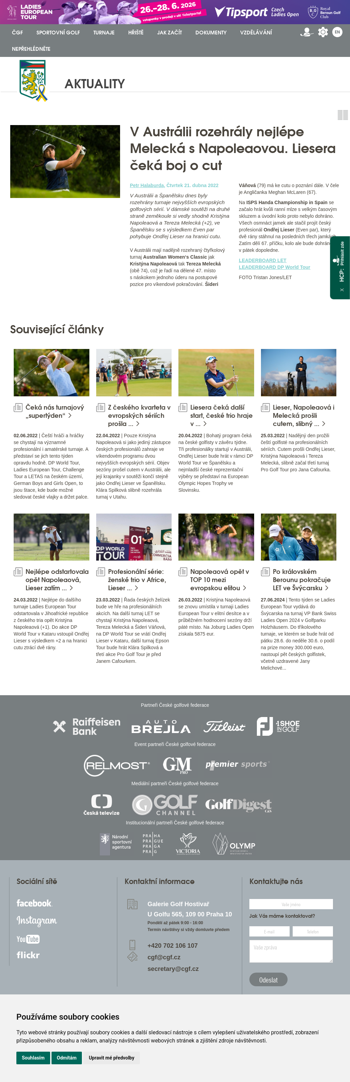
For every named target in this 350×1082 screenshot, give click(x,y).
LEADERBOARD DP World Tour (274, 267)
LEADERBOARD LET (262, 260)
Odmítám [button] (67, 1058)
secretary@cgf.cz (173, 968)
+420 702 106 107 (173, 945)
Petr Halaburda (147, 185)
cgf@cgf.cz (164, 957)
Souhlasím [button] (33, 1058)
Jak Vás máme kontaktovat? (282, 916)
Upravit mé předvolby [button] (111, 1058)
